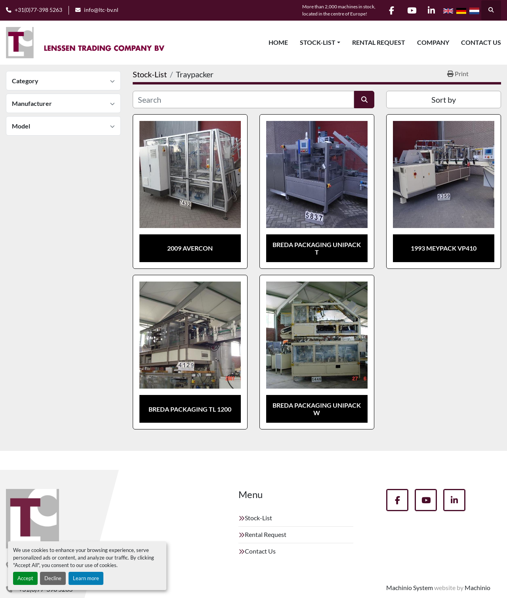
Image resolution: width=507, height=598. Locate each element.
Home (278, 42)
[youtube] (411, 10)
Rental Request (378, 42)
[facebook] (391, 10)
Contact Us (481, 42)
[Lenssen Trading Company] (32, 518)
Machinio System (409, 587)
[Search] (243, 99)
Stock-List (317, 42)
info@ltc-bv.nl (101, 10)
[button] (320, 42)
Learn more (86, 578)
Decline (52, 578)
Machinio (477, 587)
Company (433, 42)
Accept (25, 578)
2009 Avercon (190, 248)
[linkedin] (431, 10)
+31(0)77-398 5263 (38, 10)
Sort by (443, 99)
